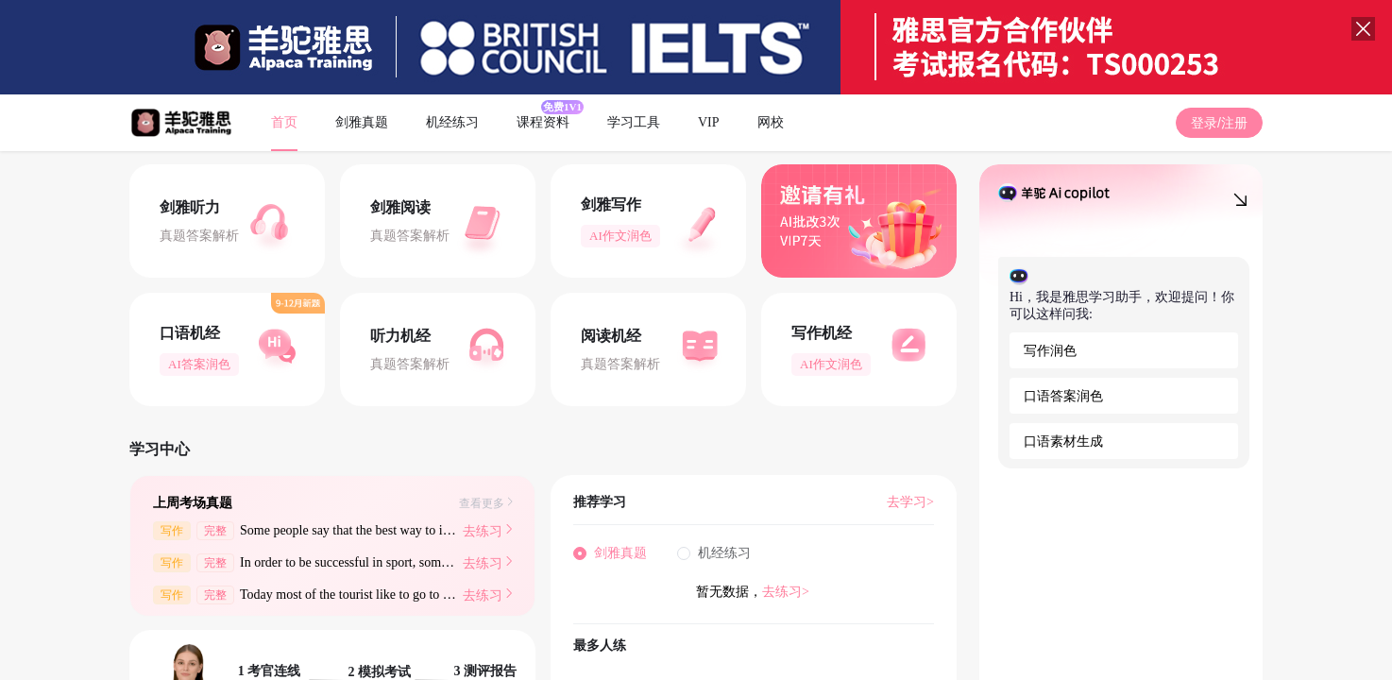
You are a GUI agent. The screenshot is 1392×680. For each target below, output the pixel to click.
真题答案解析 (199, 236)
